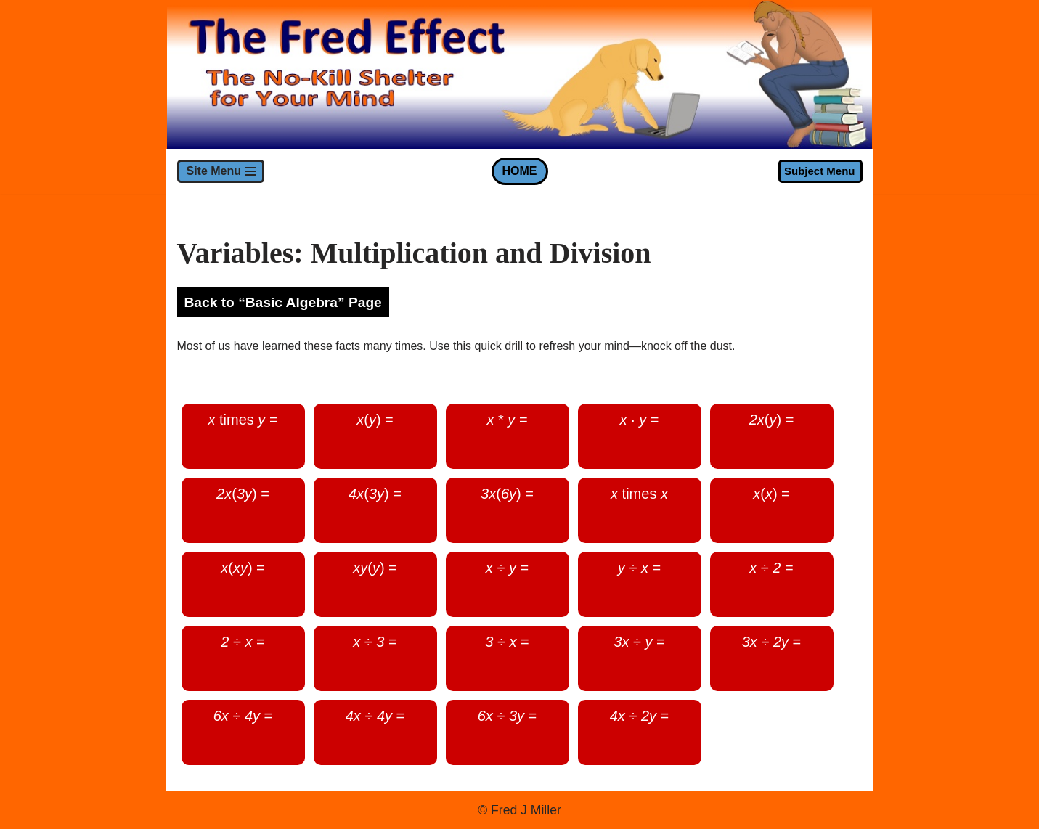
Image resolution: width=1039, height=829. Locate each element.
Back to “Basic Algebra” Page (283, 302)
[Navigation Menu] (221, 171)
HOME (519, 171)
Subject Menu (819, 171)
